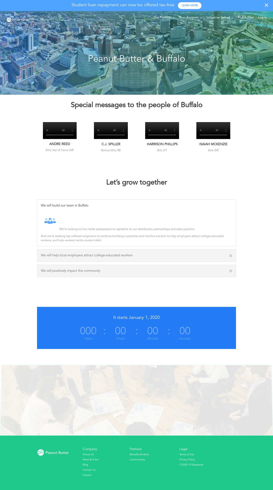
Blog (85, 465)
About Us (88, 454)
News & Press (91, 459)
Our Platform (162, 17)
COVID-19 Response (191, 465)
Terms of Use (186, 454)
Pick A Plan (245, 17)
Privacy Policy (187, 459)
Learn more (190, 5)
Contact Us (89, 470)
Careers (87, 475)
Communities (137, 459)
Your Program (189, 17)
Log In (262, 17)
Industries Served (218, 17)
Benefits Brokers (139, 454)
